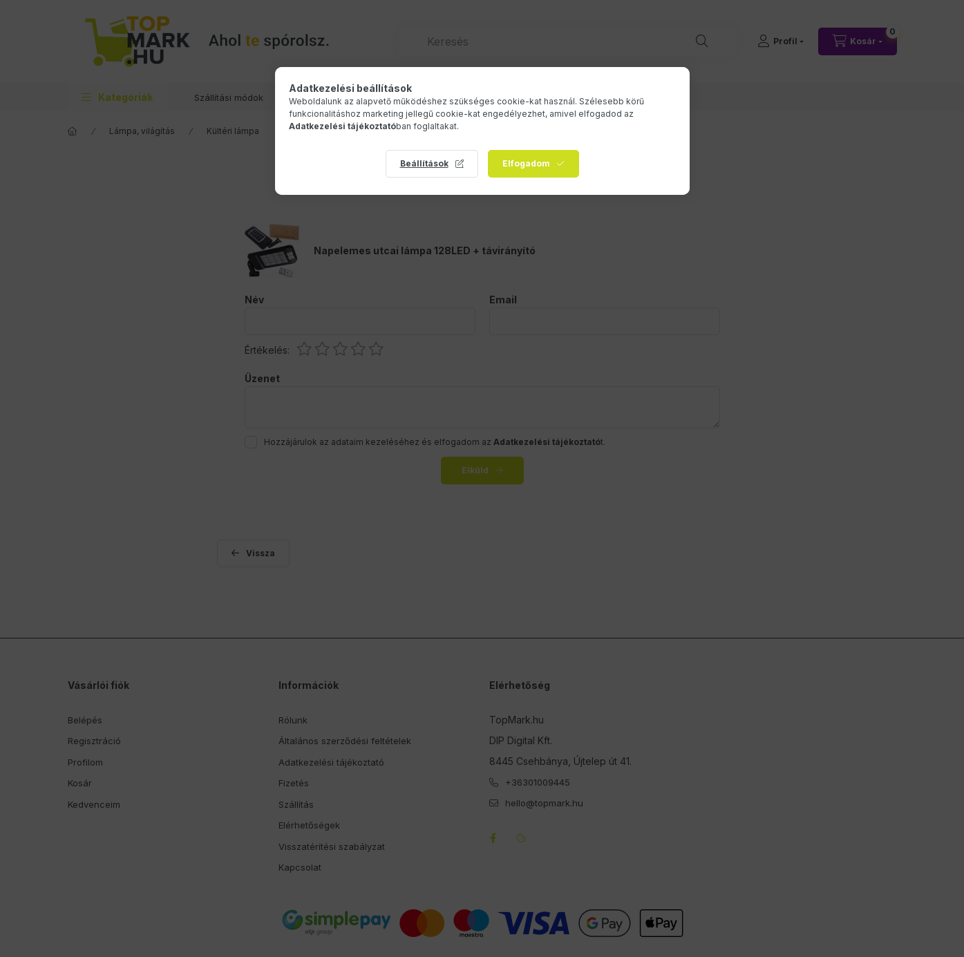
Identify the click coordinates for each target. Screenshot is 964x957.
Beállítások (424, 163)
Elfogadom (526, 163)
